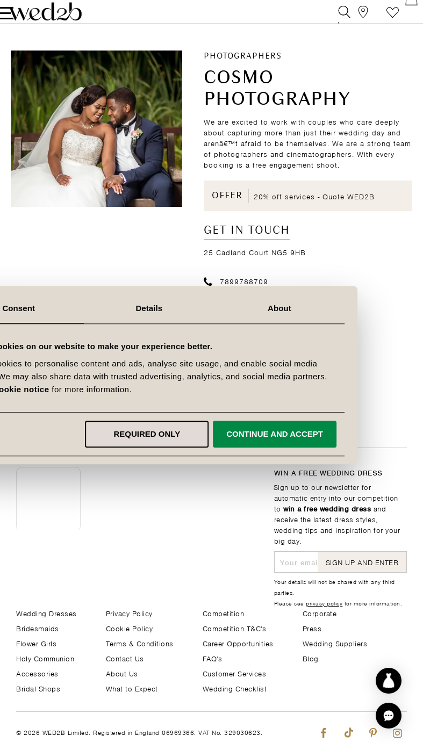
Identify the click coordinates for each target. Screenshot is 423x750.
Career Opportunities (238, 642)
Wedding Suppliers (335, 642)
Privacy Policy (129, 612)
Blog (311, 657)
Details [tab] (211, 308)
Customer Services (235, 672)
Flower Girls (36, 642)
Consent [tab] (82, 308)
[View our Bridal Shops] (352, 18)
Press (312, 627)
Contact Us (125, 657)
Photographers (243, 70)
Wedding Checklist (235, 688)
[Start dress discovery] (389, 681)
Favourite (376, 18)
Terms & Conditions (140, 642)
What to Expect (132, 688)
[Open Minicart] (401, 18)
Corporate (320, 612)
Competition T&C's (235, 627)
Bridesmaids (37, 627)
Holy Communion (45, 657)
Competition (224, 612)
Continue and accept (336, 433)
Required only (209, 433)
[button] (389, 716)
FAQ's (213, 657)
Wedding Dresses (46, 612)
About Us (122, 672)
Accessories (37, 672)
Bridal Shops (38, 688)
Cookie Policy (129, 627)
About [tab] (341, 308)
